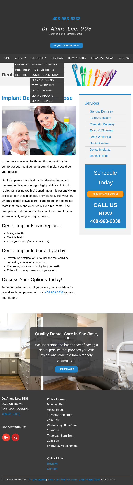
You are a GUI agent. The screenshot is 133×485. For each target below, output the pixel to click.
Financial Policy (102, 57)
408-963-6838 (66, 18)
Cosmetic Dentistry (102, 124)
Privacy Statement (37, 480)
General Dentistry (101, 111)
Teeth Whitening (100, 137)
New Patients (77, 57)
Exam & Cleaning (101, 130)
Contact (124, 57)
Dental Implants (100, 149)
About (19, 57)
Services (38, 57)
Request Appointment (66, 45)
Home (6, 57)
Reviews (57, 57)
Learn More (66, 369)
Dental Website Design (89, 480)
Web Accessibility (69, 480)
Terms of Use (53, 480)
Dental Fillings (99, 155)
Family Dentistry (100, 117)
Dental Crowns (99, 143)
